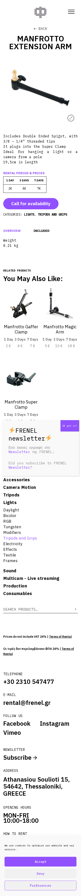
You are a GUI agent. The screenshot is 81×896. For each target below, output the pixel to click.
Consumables (17, 593)
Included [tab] (41, 231)
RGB (7, 521)
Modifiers (12, 532)
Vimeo (12, 732)
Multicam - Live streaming (31, 578)
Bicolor (10, 515)
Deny (40, 874)
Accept (40, 862)
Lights (10, 502)
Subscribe (20, 757)
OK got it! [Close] (69, 425)
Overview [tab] (12, 231)
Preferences (40, 885)
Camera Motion (19, 487)
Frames (10, 560)
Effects (10, 549)
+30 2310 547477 (28, 682)
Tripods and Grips (20, 538)
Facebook (16, 723)
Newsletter (19, 452)
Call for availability (31, 204)
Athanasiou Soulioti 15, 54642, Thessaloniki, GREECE (36, 786)
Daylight (11, 509)
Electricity (12, 543)
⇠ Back (40, 28)
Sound (9, 570)
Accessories (16, 479)
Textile (9, 555)
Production (15, 586)
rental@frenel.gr (27, 703)
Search (72, 609)
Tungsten (12, 526)
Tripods (11, 495)
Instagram (54, 723)
